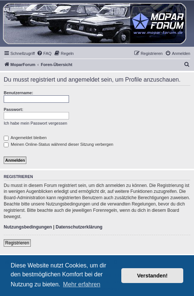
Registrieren (17, 243)
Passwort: (13, 109)
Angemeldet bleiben (25, 137)
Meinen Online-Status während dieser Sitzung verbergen (58, 144)
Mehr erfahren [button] (82, 284)
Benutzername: (18, 93)
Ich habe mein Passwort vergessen (35, 123)
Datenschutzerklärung (79, 227)
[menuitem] (44, 53)
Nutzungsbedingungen (28, 227)
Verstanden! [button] (152, 276)
